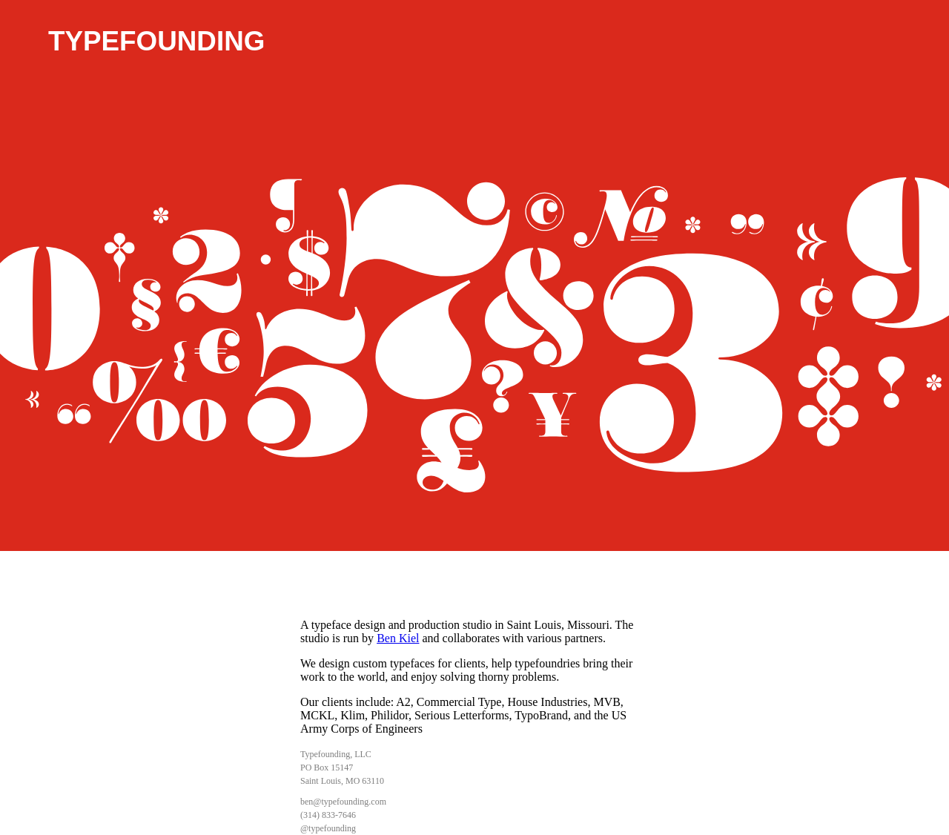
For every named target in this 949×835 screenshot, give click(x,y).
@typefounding (328, 828)
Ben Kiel (398, 638)
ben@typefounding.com (343, 801)
